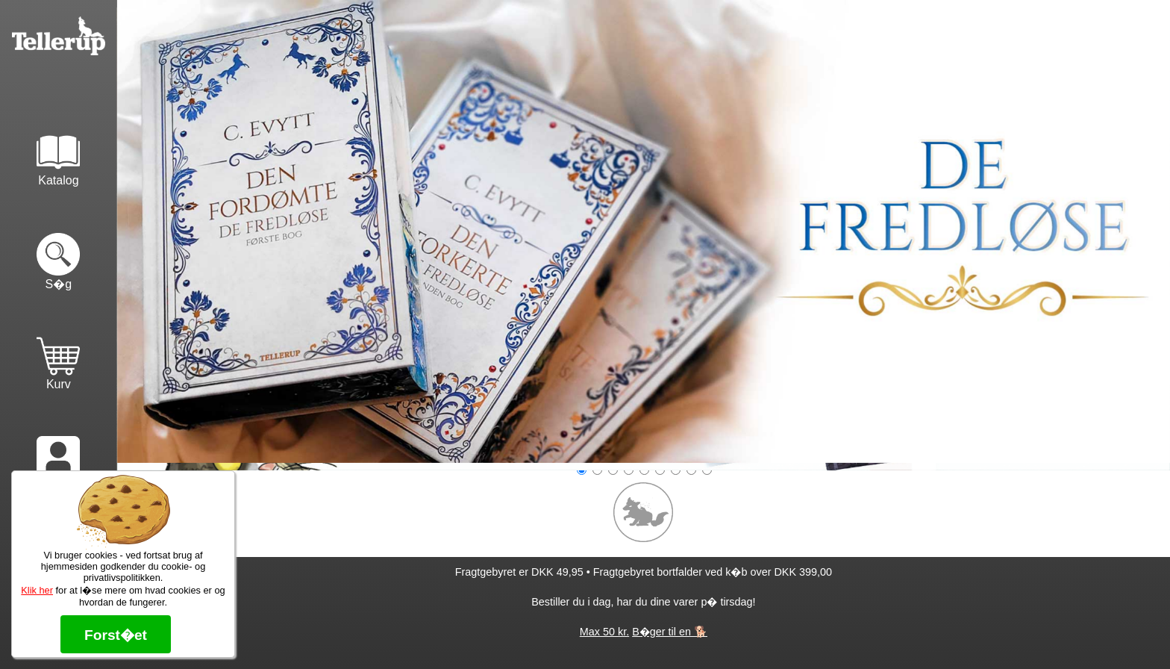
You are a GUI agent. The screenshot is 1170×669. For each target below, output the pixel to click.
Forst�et (115, 635)
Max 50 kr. (604, 632)
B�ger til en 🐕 (669, 632)
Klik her (37, 590)
